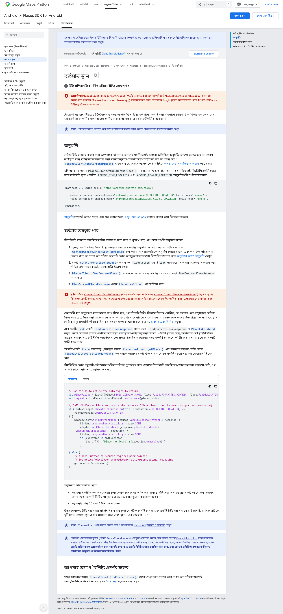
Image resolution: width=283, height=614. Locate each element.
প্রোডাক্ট (84, 4)
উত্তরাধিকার (177, 65)
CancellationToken (186, 538)
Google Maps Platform (97, 65)
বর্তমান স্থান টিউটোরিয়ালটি (158, 129)
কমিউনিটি (145, 4)
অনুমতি (69, 217)
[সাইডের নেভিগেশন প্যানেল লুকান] (43, 607)
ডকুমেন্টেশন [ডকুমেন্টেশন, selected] (111, 4)
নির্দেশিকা (9, 23)
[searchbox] (24, 35)
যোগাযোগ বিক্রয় (265, 15)
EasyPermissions (134, 217)
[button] (23, 72)
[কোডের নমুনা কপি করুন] (216, 183)
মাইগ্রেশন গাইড (89, 42)
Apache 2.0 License (190, 598)
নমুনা (39, 23)
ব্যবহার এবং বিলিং (162, 322)
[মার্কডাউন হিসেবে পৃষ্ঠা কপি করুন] (95, 75)
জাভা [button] (86, 379)
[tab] (72, 379)
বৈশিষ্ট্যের (111, 581)
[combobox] (214, 4)
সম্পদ (51, 23)
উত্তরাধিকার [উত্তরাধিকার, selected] (67, 23)
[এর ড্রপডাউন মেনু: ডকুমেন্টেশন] (122, 4)
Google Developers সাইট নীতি (86, 602)
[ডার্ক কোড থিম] (210, 183)
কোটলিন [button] (72, 379)
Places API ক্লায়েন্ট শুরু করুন (149, 525)
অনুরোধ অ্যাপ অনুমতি (190, 256)
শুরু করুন (239, 15)
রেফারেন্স (25, 23)
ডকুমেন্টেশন (119, 65)
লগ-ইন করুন (272, 4)
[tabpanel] (141, 431)
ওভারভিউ (68, 4)
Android (10, 15)
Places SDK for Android (42, 15)
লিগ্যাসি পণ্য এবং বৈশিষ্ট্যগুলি (169, 37)
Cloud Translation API (114, 53)
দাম (96, 4)
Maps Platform (31, 4)
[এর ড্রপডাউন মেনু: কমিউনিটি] (154, 4)
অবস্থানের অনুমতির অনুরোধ (181, 163)
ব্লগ (131, 4)
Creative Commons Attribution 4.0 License (125, 598)
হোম (66, 65)
